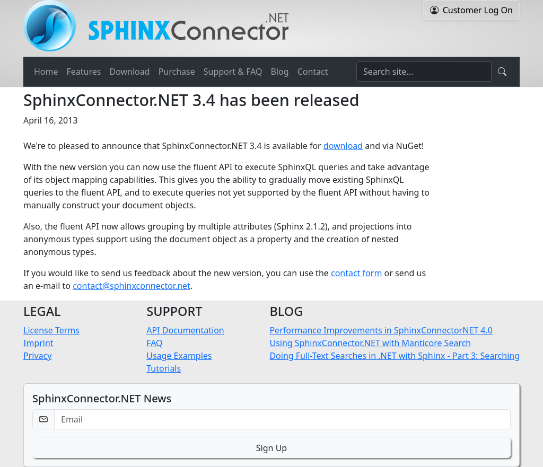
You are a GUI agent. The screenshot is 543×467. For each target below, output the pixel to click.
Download (129, 71)
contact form (356, 273)
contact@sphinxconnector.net (131, 286)
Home (46, 71)
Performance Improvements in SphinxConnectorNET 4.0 (381, 330)
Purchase (177, 71)
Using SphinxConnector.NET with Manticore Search (370, 343)
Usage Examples (179, 356)
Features (84, 71)
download (343, 146)
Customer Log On (478, 10)
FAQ (154, 343)
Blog (280, 71)
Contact (312, 71)
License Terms (51, 330)
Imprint (38, 343)
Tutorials (163, 368)
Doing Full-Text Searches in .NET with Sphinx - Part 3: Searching (394, 356)
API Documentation (185, 330)
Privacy (37, 356)
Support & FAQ (233, 71)
